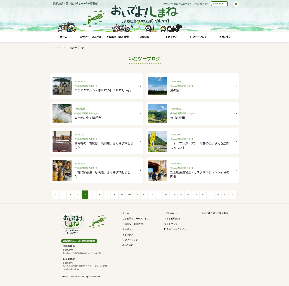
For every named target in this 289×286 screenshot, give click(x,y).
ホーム (63, 36)
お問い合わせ (200, 3)
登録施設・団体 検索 (117, 36)
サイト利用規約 (172, 218)
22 (217, 194)
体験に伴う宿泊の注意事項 (176, 3)
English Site (218, 3)
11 (136, 194)
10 (129, 194)
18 (188, 194)
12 (144, 194)
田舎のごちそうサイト (175, 229)
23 (225, 194)
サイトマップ (170, 224)
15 (166, 194)
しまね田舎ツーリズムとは (135, 218)
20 (203, 194)
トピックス (171, 36)
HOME (58, 47)
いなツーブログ (198, 36)
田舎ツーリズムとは (90, 36)
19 (195, 194)
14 (158, 194)
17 (181, 194)
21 (210, 194)
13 (151, 194)
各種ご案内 (225, 36)
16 (173, 194)
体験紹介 (144, 36)
